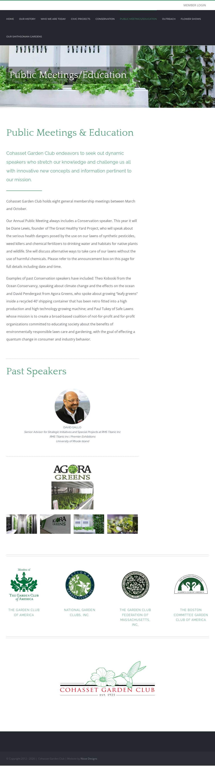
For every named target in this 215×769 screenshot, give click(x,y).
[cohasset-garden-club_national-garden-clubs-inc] (79, 569)
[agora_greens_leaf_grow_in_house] (89, 524)
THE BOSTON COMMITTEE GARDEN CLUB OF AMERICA (191, 614)
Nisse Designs (89, 758)
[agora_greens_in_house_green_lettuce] (22, 524)
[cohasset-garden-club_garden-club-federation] (135, 569)
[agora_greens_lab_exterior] (55, 524)
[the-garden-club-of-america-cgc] (24, 569)
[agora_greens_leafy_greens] (122, 524)
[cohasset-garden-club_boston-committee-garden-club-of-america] (191, 569)
